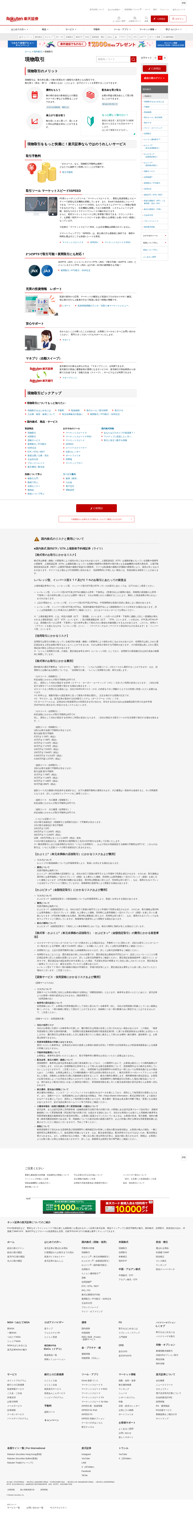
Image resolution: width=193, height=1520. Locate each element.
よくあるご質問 (149, 257)
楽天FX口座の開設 (16, 1256)
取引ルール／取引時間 (97, 410)
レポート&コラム (127, 1397)
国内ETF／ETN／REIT (152, 195)
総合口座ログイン (15, 1248)
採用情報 (160, 1401)
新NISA (10, 1328)
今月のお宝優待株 (53, 107)
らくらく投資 (50, 1337)
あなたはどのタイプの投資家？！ (120, 433)
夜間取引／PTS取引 (37, 444)
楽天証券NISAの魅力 (17, 1349)
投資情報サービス (15, 1389)
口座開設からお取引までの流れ (59, 1252)
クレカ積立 (161, 1261)
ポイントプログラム (16, 1380)
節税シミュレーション (54, 1359)
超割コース (49, 1412)
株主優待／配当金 (36, 467)
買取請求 (70, 490)
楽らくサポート (126, 1437)
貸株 (84, 1277)
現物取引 (32, 433)
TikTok (85, 1475)
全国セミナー (34, 486)
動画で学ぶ (33, 482)
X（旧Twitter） (89, 1467)
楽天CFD (123, 1351)
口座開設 (154, 68)
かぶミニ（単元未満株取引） (151, 146)
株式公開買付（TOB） (152, 209)
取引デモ (119, 410)
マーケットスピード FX (93, 1397)
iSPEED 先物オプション (93, 1418)
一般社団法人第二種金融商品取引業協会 (79, 1482)
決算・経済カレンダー (129, 1406)
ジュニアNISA (14, 1341)
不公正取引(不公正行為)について (88, 1175)
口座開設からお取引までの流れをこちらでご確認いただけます (101, 519)
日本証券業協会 (19, 1482)
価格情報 (86, 1354)
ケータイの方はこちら (92, 1423)
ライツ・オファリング (152, 128)
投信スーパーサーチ (165, 1269)
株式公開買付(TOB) (91, 1294)
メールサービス (14, 1406)
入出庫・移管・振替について (41, 414)
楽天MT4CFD (125, 1355)
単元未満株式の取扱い (72, 414)
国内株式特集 (107, 428)
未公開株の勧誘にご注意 (84, 1179)
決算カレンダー (73, 452)
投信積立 (160, 1256)
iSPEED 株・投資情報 (92, 1406)
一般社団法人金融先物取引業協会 (37, 1482)
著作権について (32, 1187)
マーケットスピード (75, 440)
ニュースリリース (164, 1385)
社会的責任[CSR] (164, 1397)
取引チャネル (88, 1427)
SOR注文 (32, 448)
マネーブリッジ (69, 377)
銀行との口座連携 (15, 1385)
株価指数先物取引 (164, 1351)
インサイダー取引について (135, 1175)
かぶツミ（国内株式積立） (150, 164)
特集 (121, 1401)
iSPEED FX (87, 1414)
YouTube (86, 1458)
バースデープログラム (17, 1418)
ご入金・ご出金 (14, 1393)
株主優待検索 (125, 1385)
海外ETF (123, 1261)
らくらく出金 (50, 1385)
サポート (66, 340)
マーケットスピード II (72, 242)
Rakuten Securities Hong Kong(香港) (24, 1454)
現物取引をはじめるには (39, 410)
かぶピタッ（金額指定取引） (150, 155)
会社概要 (160, 1380)
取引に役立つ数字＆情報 (115, 440)
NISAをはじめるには (17, 1345)
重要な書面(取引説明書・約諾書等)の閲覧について (47, 1175)
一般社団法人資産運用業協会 (105, 1482)
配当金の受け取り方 (110, 104)
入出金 (69, 482)
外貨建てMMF (162, 1252)
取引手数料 (67, 172)
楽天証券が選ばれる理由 (56, 1248)
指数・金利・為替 (127, 1380)
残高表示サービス (52, 1389)
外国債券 (86, 1333)
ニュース (123, 1393)
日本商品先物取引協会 (57, 1482)
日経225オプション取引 (167, 1355)
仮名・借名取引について (134, 1183)
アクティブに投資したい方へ (117, 436)
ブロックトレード (36, 463)
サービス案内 (69, 474)
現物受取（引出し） (91, 1358)
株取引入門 (33, 478)
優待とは (65, 107)
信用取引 (32, 436)
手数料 (61, 410)
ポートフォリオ (73, 455)
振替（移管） (72, 478)
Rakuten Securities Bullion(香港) (22, 1458)
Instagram (86, 1454)
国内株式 (38, 51)
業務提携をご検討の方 (166, 1414)
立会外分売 (33, 459)
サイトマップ (162, 1418)
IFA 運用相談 (162, 1406)
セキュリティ (162, 1389)
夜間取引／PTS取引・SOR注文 (76, 270)
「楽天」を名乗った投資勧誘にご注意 (139, 1179)
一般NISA (11, 1333)
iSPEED (94, 242)
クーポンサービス (15, 1414)
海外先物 (160, 1363)
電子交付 (70, 486)
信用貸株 (147, 177)
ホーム (28, 51)
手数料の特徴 (88, 1248)
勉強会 (31, 490)
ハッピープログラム (53, 1397)
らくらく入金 (50, 1380)
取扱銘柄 (75, 410)
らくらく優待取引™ (151, 139)
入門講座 (123, 1337)
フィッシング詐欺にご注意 (36, 1179)
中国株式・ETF (126, 1275)
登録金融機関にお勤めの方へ (37, 1183)
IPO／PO (86, 1290)
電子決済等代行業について (168, 1393)
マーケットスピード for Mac (95, 1401)
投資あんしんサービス (54, 1393)
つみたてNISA (14, 1337)
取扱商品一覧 (50, 1355)
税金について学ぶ (36, 493)
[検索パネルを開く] (146, 19)
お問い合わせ (125, 1433)
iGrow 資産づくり (90, 1380)
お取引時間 (12, 1401)
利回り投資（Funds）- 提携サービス (92, 1338)
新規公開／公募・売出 (38, 455)
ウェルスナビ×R (52, 1333)
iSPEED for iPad (89, 1410)
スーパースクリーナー (76, 448)
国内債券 (86, 1328)
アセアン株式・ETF (128, 1279)
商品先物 (160, 1359)
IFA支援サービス (164, 1410)
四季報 (69, 459)
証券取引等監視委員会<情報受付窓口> (91, 1183)
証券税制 (11, 1410)
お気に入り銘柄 (126, 1410)
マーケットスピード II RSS (117, 242)
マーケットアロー (74, 463)
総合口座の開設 (14, 1252)
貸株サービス (34, 440)
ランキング (161, 1265)
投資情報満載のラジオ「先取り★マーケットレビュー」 (104, 305)
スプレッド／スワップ (129, 1333)
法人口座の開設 (14, 1261)
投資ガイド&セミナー (54, 1256)
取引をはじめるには (128, 1328)
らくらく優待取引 (91, 1273)
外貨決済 (11, 1397)
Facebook (86, 1471)
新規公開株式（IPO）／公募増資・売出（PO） (153, 202)
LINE (84, 1462)
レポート (66, 305)
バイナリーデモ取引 (165, 1336)
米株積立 (123, 1256)
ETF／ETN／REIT (36, 452)
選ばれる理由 (162, 1248)
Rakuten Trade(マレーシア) (20, 1462)
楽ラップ (48, 1328)
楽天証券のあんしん (53, 1261)
